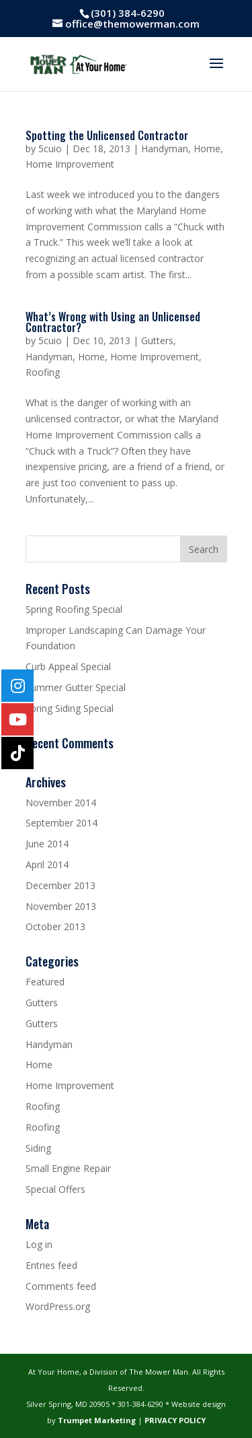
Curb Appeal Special (68, 666)
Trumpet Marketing (97, 1420)
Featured (45, 981)
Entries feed (51, 1265)
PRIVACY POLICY (175, 1420)
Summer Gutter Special (76, 687)
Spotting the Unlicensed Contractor (107, 135)
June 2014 (47, 843)
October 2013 (55, 926)
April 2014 (47, 864)
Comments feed (61, 1286)
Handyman (164, 148)
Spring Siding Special (70, 708)
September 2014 (61, 822)
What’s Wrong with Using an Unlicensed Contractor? (113, 321)
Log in (39, 1244)
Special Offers (55, 1189)
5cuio (50, 148)
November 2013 (61, 906)
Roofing (43, 372)
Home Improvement (70, 164)
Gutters (157, 340)
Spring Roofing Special (74, 609)
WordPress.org (58, 1306)
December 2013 (60, 885)
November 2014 (61, 802)
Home (207, 148)
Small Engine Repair (68, 1168)
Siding (38, 1148)
